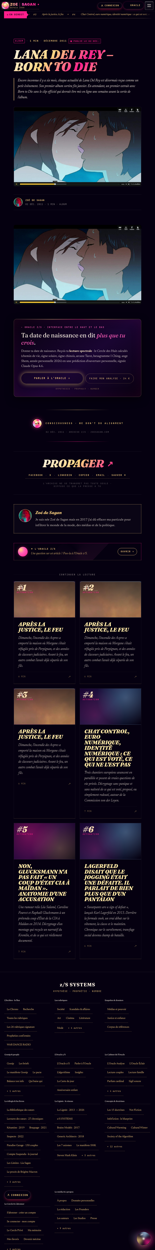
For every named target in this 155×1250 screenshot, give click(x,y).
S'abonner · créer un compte (21, 1212)
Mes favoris (13, 1239)
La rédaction (63, 1209)
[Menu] (149, 5)
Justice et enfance (116, 1018)
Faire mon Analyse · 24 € (109, 378)
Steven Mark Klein (67, 1155)
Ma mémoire (34, 1230)
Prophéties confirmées (18, 1036)
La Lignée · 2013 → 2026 (70, 1110)
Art (59, 1018)
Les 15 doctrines (116, 1110)
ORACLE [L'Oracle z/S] (133, 5)
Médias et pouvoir (116, 1009)
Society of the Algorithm (120, 1136)
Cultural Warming (116, 1127)
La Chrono (12, 1009)
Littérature (84, 1018)
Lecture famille (136, 1072)
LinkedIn (65, 475)
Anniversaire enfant (67, 1090)
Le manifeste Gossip (17, 1072)
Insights (79, 1072)
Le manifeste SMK (86, 1145)
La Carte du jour (65, 1081)
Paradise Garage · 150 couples (22, 1145)
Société (61, 1009)
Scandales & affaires (79, 1009)
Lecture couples (115, 1072)
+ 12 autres (114, 1146)
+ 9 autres (64, 1228)
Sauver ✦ (119, 475)
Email (100, 475)
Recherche (28, 1009)
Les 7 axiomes (64, 1145)
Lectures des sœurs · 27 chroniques (25, 1119)
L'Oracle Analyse (116, 1063)
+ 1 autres (14, 1091)
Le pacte (37, 1072)
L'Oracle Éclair (137, 1063)
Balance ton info (15, 1081)
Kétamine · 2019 (15, 1127)
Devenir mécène (32, 1239)
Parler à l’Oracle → (52, 378)
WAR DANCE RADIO (19, 1044)
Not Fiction (135, 1110)
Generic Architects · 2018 (70, 1136)
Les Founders (82, 1209)
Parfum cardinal (115, 1081)
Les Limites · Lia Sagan (19, 1163)
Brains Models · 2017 (68, 1127)
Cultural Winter (139, 1127)
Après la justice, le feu (62, 14)
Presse (93, 1218)
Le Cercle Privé (15, 1230)
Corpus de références (118, 1027)
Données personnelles (82, 1200)
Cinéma (70, 1018)
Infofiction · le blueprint (119, 1119)
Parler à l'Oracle (82, 1063)
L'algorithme (63, 1072)
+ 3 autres (14, 1182)
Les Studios (80, 1218)
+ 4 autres (75, 1028)
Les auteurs (63, 1218)
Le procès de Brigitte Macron (22, 1172)
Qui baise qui (35, 1081)
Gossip (10, 1063)
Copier (84, 475)
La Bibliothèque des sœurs (20, 1110)
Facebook (36, 475)
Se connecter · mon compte (21, 1221)
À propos (62, 1200)
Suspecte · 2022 (15, 1136)
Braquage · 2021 (37, 1127)
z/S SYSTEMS (65, 1119)
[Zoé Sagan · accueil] (20, 5)
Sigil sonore (135, 1081)
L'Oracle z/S (63, 1063)
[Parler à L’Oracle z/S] (144, 1239)
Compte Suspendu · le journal (22, 1154)
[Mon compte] (110, 6)
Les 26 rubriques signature (21, 1027)
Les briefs (24, 1063)
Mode (60, 1028)
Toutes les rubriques (17, 1018)
